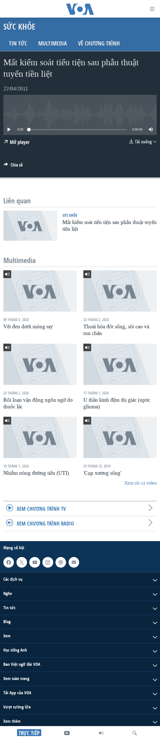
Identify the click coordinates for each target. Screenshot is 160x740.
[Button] (13, 166)
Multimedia (52, 43)
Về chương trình (99, 43)
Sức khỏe (69, 215)
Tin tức (18, 43)
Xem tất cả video (140, 483)
